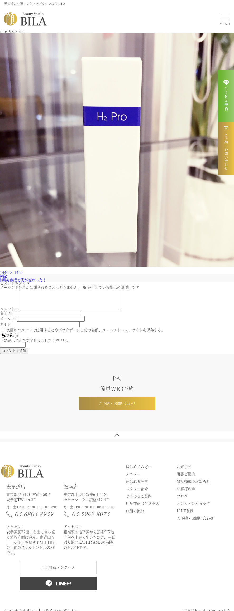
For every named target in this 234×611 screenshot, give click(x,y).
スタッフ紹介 (137, 492)
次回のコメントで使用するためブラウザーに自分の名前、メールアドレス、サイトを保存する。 (85, 333)
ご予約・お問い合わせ (117, 407)
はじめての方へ (139, 470)
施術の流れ (135, 514)
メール (8, 322)
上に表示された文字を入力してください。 (35, 344)
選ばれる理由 (137, 485)
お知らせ (184, 470)
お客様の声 (186, 492)
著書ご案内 (186, 477)
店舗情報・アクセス (58, 571)
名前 (6, 316)
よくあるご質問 (139, 499)
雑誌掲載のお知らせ (193, 485)
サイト (5, 328)
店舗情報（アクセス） (144, 507)
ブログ (182, 499)
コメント (10, 312)
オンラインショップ (193, 507)
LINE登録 (185, 514)
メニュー (133, 477)
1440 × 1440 (11, 272)
